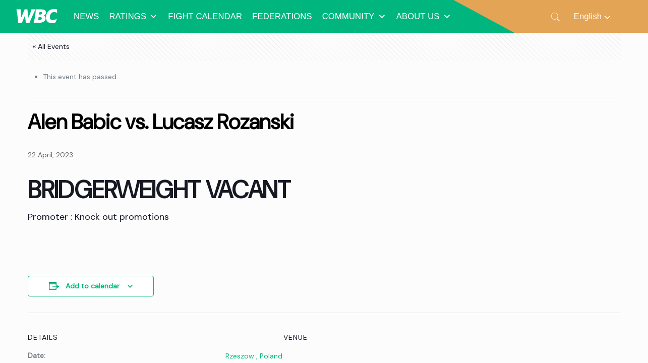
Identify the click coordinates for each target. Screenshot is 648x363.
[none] (593, 16)
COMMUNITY (354, 17)
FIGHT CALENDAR (205, 16)
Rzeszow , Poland (253, 355)
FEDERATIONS (282, 16)
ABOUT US (423, 17)
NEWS (86, 16)
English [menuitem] (588, 16)
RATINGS (133, 17)
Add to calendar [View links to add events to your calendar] (93, 285)
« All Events (51, 46)
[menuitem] (593, 16)
